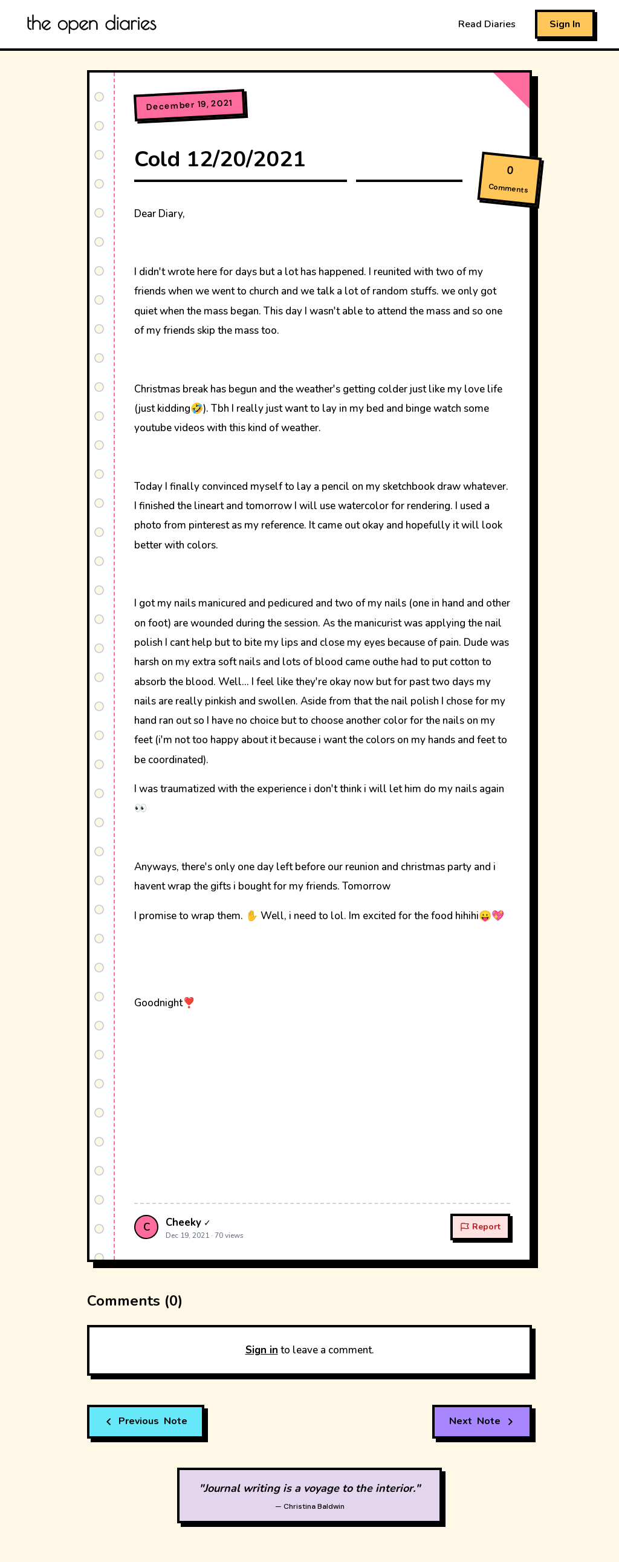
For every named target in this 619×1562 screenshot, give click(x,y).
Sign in (261, 1350)
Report (480, 1226)
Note (145, 1421)
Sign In (564, 24)
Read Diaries (487, 24)
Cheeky (183, 1222)
